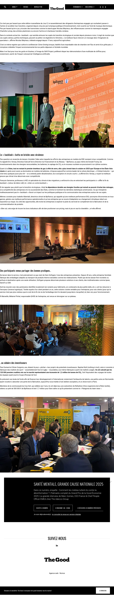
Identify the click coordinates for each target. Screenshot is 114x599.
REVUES (25, 7)
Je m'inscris (102, 595)
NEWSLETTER (38, 7)
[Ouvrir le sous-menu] (14, 7)
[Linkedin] (57, 550)
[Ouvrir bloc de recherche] (5, 7)
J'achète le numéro (42, 512)
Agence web (53, 577)
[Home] (57, 8)
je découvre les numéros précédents (89, 512)
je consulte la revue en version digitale (66, 519)
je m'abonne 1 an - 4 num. (62, 512)
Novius (62, 577)
